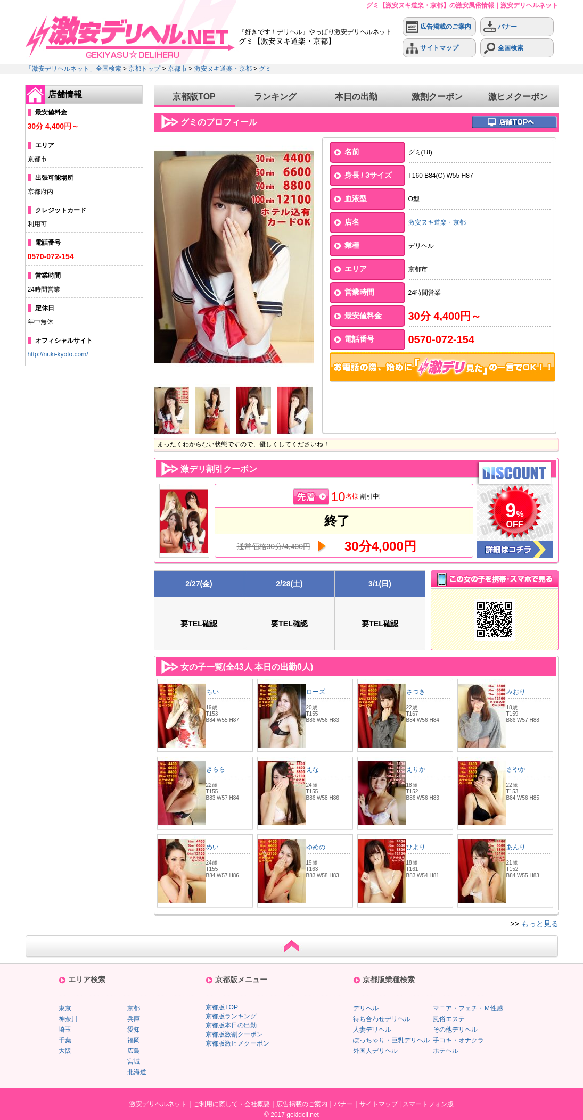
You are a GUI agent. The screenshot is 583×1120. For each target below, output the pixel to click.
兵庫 (133, 1019)
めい (212, 847)
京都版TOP (194, 96)
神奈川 (68, 1019)
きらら (215, 769)
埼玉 (65, 1029)
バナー (500, 27)
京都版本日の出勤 (231, 1025)
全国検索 (503, 48)
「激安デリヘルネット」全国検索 (73, 68)
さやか (515, 769)
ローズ (315, 691)
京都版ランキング (231, 1016)
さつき (415, 691)
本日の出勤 (356, 96)
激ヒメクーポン (518, 96)
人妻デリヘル (372, 1029)
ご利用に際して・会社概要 (231, 1104)
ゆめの (315, 847)
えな (312, 769)
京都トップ (144, 68)
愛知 (133, 1029)
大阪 (65, 1051)
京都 (133, 1008)
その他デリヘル (455, 1029)
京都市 (177, 68)
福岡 (133, 1040)
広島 (133, 1051)
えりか (415, 769)
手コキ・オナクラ (458, 1040)
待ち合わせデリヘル (381, 1019)
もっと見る (540, 923)
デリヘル (366, 1008)
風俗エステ (449, 1019)
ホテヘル (445, 1051)
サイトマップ (432, 48)
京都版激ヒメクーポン (237, 1043)
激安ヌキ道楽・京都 (223, 68)
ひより (415, 847)
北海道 (136, 1072)
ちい (212, 691)
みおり (515, 691)
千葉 (65, 1040)
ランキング (275, 96)
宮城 (133, 1061)
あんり (515, 847)
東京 (65, 1008)
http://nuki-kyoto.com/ (58, 354)
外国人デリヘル (375, 1051)
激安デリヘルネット (158, 1104)
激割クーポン (437, 96)
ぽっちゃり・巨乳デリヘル (391, 1040)
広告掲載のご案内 (438, 27)
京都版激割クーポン (234, 1034)
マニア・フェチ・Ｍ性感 (468, 1008)
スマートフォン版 (428, 1104)
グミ (265, 68)
